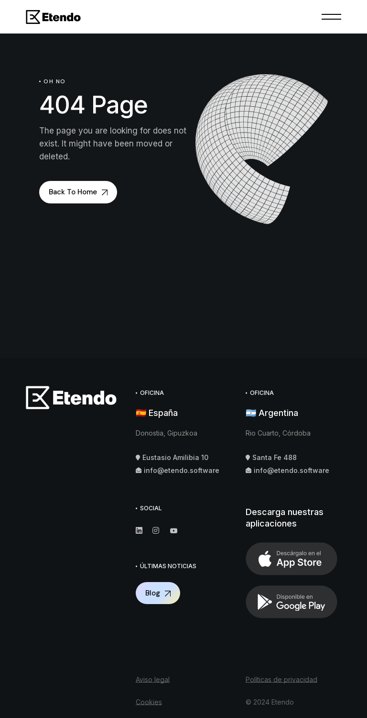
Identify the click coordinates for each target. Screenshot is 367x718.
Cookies (149, 702)
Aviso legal (153, 679)
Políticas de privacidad (281, 679)
